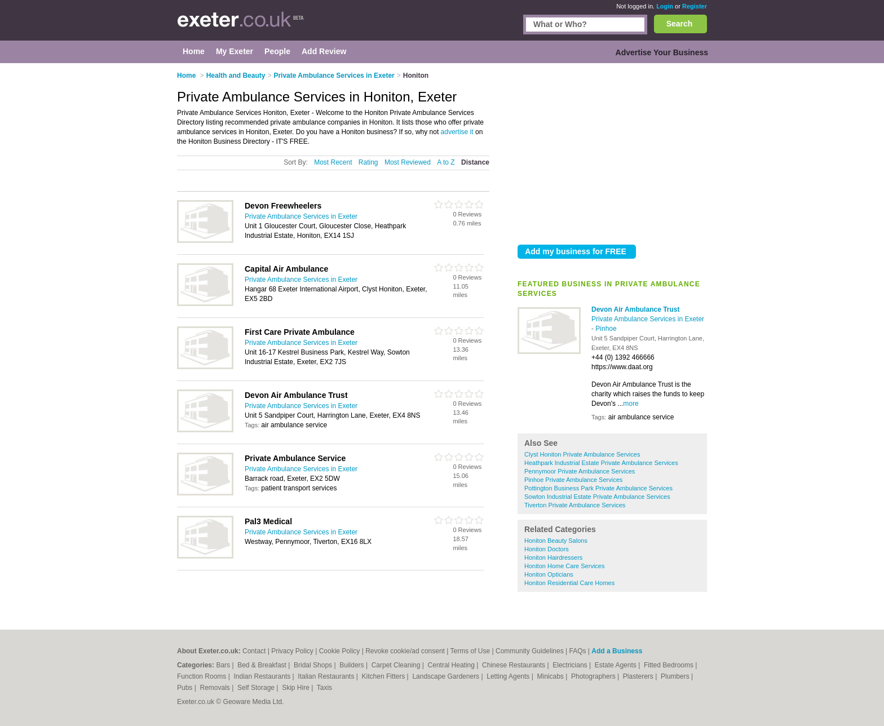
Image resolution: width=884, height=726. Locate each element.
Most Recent (333, 162)
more (630, 404)
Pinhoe (605, 329)
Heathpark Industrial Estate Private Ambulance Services (601, 462)
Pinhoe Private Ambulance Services (573, 479)
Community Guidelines (530, 651)
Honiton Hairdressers (553, 557)
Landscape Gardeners (446, 676)
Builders (352, 665)
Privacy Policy (292, 651)
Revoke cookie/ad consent (405, 651)
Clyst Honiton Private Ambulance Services (582, 454)
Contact (254, 651)
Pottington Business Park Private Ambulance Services (598, 488)
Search (679, 23)
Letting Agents (509, 676)
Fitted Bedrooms (669, 665)
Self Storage (256, 688)
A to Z (445, 162)
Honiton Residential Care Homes (569, 582)
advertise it (457, 132)
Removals (216, 688)
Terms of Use (470, 651)
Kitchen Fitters (384, 676)
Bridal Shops (314, 665)
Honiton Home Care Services (564, 566)
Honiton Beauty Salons (555, 540)
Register (694, 6)
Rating (368, 162)
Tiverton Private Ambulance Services (574, 505)
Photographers (594, 676)
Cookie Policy (339, 651)
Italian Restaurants (327, 676)
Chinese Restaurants (514, 665)
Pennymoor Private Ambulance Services (579, 471)
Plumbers (676, 676)
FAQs (577, 651)
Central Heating (452, 665)
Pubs (186, 688)
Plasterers (639, 676)
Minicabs (551, 676)
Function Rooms (202, 676)
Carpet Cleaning (397, 665)
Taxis (324, 688)
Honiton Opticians (548, 574)
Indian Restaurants (263, 676)
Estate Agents (616, 665)
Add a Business (616, 651)
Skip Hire (296, 688)
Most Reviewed (407, 162)
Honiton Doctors (546, 549)
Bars (224, 665)
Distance (475, 162)
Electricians (570, 665)
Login (664, 6)
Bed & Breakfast (262, 665)
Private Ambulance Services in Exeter (647, 319)
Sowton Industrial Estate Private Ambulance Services (597, 496)
